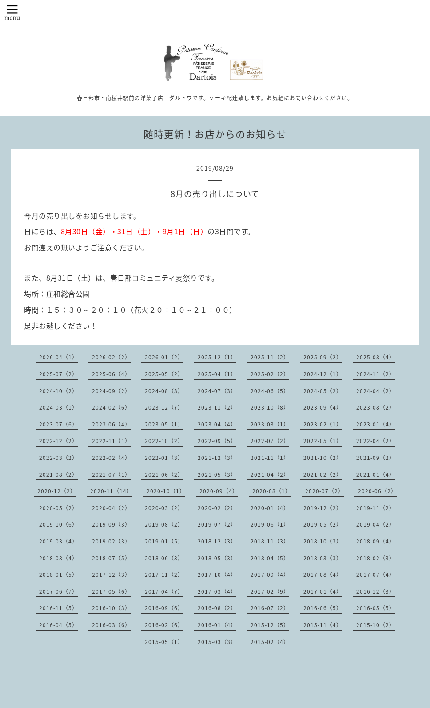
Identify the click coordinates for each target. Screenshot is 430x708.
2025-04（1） (217, 374)
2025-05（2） (164, 374)
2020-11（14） (111, 491)
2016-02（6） (164, 625)
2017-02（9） (270, 591)
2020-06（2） (377, 491)
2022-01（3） (164, 458)
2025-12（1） (217, 357)
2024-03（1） (58, 407)
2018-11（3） (270, 541)
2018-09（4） (375, 541)
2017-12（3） (111, 575)
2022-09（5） (217, 441)
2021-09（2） (375, 458)
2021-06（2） (164, 475)
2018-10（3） (322, 541)
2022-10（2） (164, 441)
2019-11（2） (375, 508)
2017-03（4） (217, 591)
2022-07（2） (270, 441)
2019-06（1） (270, 524)
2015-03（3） (217, 642)
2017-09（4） (270, 575)
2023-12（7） (164, 407)
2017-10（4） (217, 575)
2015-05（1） (164, 642)
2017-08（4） (322, 575)
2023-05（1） (164, 424)
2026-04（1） (58, 357)
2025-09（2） (322, 357)
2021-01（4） (375, 475)
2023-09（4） (322, 407)
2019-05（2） (322, 524)
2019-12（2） (322, 508)
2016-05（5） (375, 608)
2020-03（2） (164, 508)
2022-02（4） (111, 458)
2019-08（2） (164, 524)
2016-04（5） (58, 625)
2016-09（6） (164, 608)
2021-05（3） (217, 475)
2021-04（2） (270, 475)
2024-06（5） (270, 391)
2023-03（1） (270, 424)
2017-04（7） (164, 591)
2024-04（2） (375, 391)
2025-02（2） (270, 374)
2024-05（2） (322, 391)
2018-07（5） (111, 558)
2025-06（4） (111, 374)
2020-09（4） (218, 491)
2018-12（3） (217, 541)
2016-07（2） (270, 608)
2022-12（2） (58, 441)
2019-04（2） (375, 524)
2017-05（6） (111, 591)
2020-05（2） (58, 508)
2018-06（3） (164, 558)
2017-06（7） (58, 591)
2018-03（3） (322, 558)
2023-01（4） (375, 424)
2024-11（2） (375, 374)
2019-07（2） (217, 524)
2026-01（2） (164, 357)
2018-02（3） (375, 558)
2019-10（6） (58, 524)
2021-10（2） (322, 458)
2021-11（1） (270, 458)
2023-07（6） (58, 424)
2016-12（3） (375, 591)
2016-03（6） (111, 625)
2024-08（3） (164, 391)
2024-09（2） (111, 391)
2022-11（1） (111, 441)
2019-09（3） (111, 524)
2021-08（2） (58, 475)
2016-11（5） (58, 608)
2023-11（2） (217, 407)
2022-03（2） (58, 458)
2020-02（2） (217, 508)
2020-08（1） (271, 491)
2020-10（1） (166, 491)
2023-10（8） (270, 407)
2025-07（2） (58, 374)
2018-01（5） (58, 575)
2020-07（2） (324, 491)
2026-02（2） (111, 357)
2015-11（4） (322, 625)
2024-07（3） (217, 391)
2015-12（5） (270, 625)
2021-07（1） (111, 475)
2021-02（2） (322, 475)
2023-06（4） (111, 424)
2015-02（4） (270, 642)
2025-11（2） (270, 357)
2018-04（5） (270, 558)
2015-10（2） (375, 625)
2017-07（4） (375, 575)
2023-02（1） (322, 424)
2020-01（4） (270, 508)
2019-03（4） (58, 541)
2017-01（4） (322, 591)
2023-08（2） (375, 407)
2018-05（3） (217, 558)
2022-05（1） (322, 441)
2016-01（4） (217, 625)
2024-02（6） (111, 407)
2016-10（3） (111, 608)
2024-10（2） (58, 391)
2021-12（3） (217, 458)
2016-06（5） (322, 608)
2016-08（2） (217, 608)
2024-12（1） (322, 374)
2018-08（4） (58, 558)
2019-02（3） (111, 541)
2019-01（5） (164, 541)
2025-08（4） (375, 357)
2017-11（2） (164, 575)
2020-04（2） (111, 508)
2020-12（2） (56, 491)
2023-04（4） (217, 424)
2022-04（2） (375, 441)
